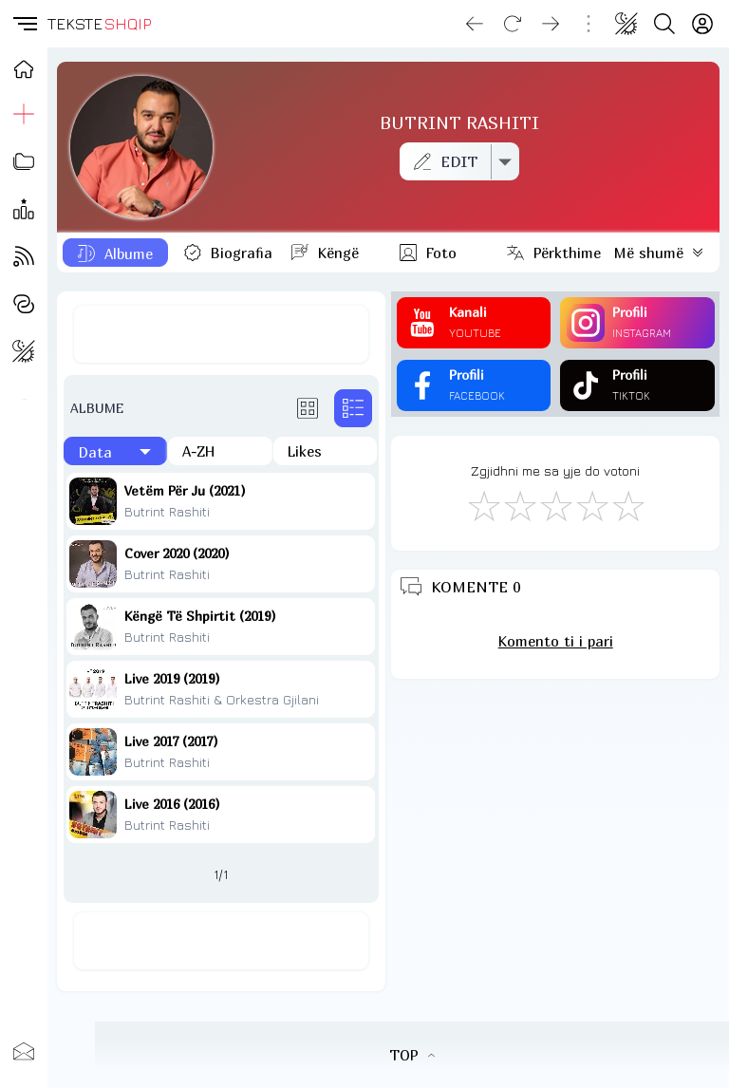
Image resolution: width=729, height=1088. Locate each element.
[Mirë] (555, 505)
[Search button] (664, 24)
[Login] (702, 24)
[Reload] (513, 24)
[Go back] (475, 24)
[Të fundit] (115, 451)
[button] (23, 23)
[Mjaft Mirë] (591, 505)
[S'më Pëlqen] (483, 505)
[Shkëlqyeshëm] (627, 505)
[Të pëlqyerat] (325, 451)
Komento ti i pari (555, 640)
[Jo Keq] (519, 505)
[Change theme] (626, 24)
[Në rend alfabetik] (219, 451)
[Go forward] (551, 24)
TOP (412, 1054)
